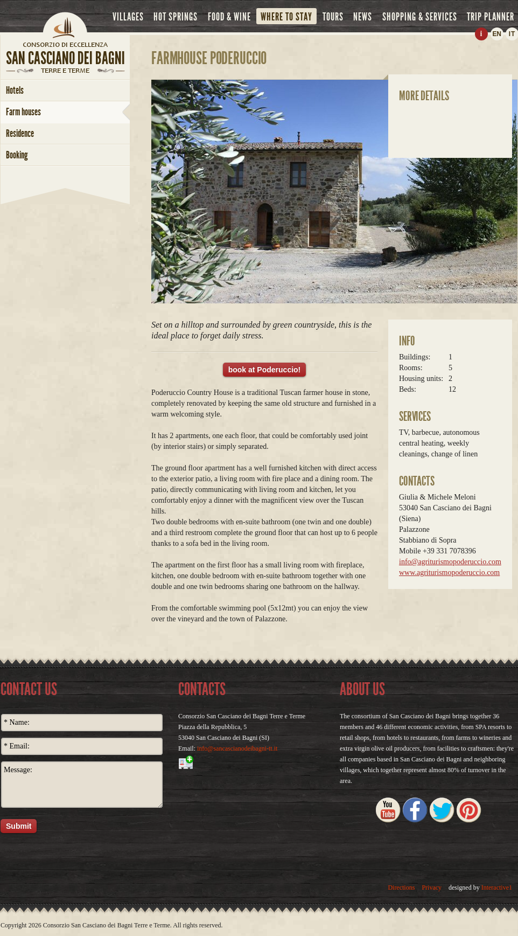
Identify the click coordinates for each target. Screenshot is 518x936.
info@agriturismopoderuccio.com (450, 562)
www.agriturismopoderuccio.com (449, 572)
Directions (401, 887)
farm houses (23, 112)
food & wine (229, 16)
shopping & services (419, 16)
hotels (15, 90)
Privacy (432, 887)
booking (17, 155)
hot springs (175, 16)
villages (128, 16)
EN (496, 34)
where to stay (286, 16)
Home (65, 24)
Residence (20, 133)
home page (65, 44)
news (362, 16)
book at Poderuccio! (264, 369)
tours (333, 16)
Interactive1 (496, 887)
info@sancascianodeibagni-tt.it (237, 748)
